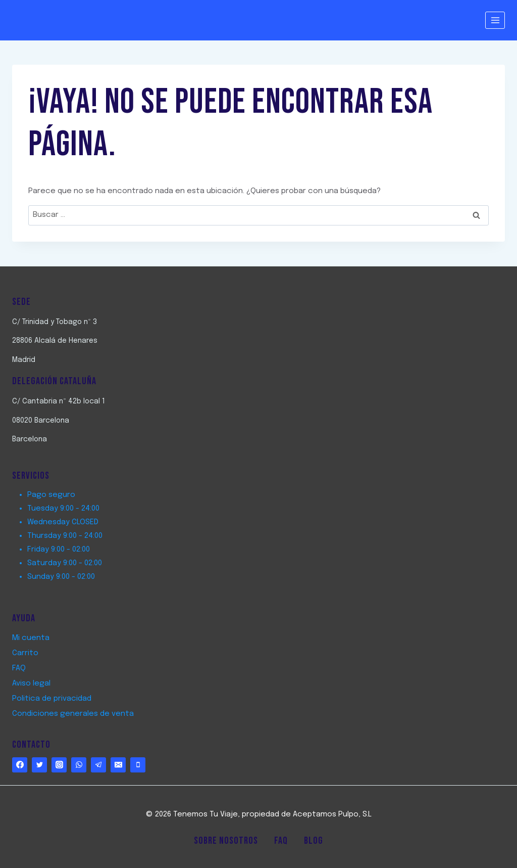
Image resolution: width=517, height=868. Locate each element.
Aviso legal (31, 683)
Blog (313, 841)
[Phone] (137, 764)
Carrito (25, 653)
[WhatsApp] (78, 764)
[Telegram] (98, 764)
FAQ (19, 668)
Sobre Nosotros (226, 841)
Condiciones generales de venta (73, 714)
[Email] (118, 764)
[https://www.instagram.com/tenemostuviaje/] (59, 764)
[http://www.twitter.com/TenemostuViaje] (39, 764)
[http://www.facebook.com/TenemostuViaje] (19, 764)
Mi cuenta (30, 638)
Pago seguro (51, 495)
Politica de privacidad (51, 699)
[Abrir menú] (495, 20)
